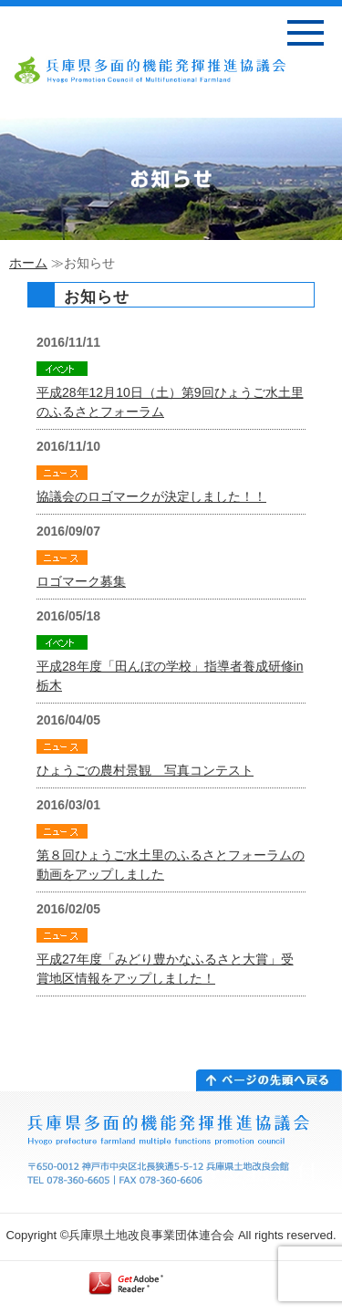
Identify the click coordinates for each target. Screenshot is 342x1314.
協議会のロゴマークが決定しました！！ (151, 496)
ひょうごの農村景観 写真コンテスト (145, 770)
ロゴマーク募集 (81, 581)
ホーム (28, 263)
